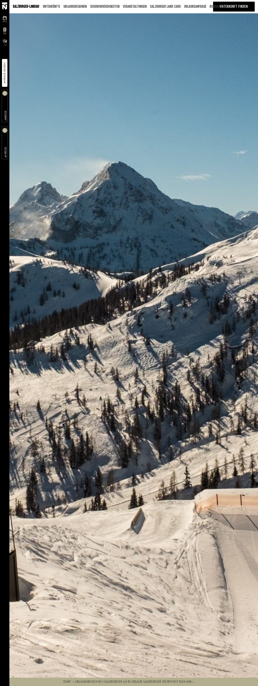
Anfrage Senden (4, 73)
